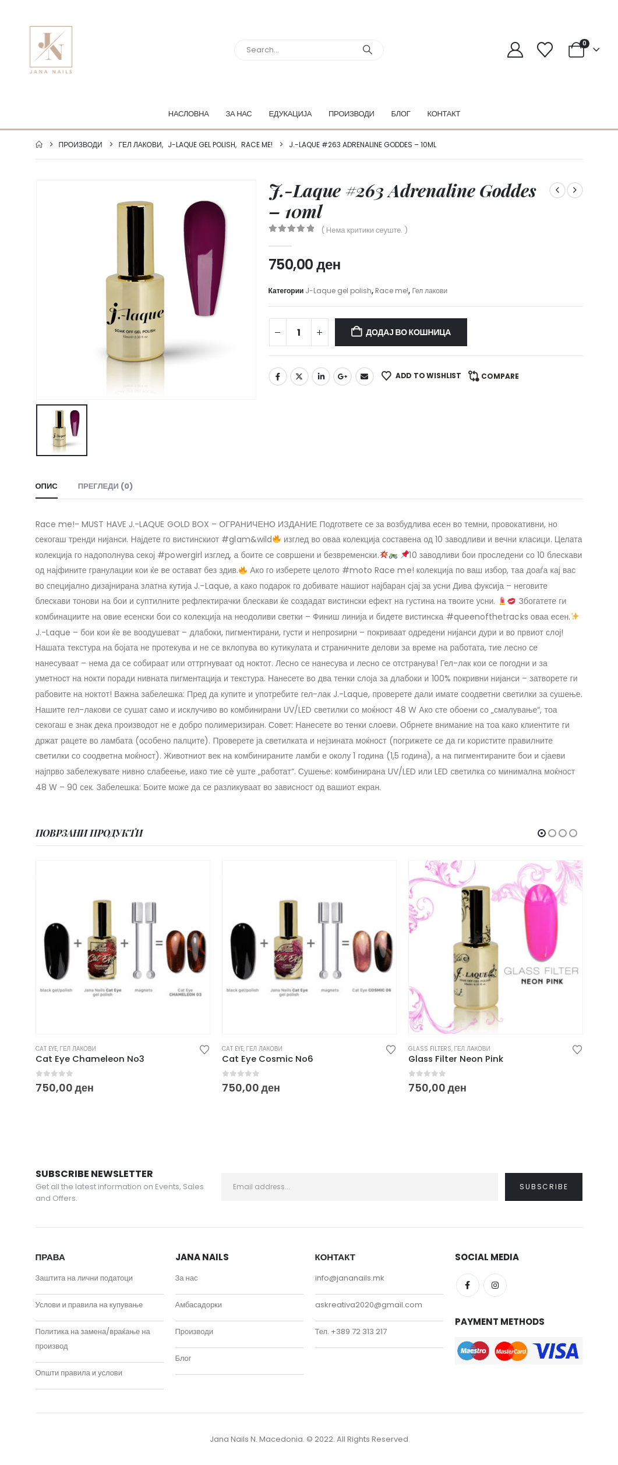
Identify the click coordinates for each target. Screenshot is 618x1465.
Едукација (290, 113)
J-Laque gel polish (338, 291)
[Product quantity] (299, 332)
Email (364, 376)
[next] (575, 190)
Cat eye (46, 1048)
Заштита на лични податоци (84, 1277)
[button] (541, 833)
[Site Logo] (51, 49)
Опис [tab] (47, 486)
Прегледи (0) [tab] (105, 486)
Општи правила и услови (79, 1372)
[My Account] (515, 50)
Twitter (299, 376)
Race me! (391, 291)
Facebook (278, 376)
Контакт (444, 113)
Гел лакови (429, 291)
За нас (239, 113)
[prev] (557, 190)
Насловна (188, 113)
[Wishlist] (544, 50)
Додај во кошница (408, 332)
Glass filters (429, 1048)
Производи (352, 113)
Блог (401, 113)
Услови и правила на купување (89, 1304)
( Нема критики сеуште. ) (364, 230)
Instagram (495, 1285)
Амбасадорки (199, 1304)
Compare (500, 376)
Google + (342, 376)
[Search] (367, 50)
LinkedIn (321, 376)
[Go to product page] (123, 947)
